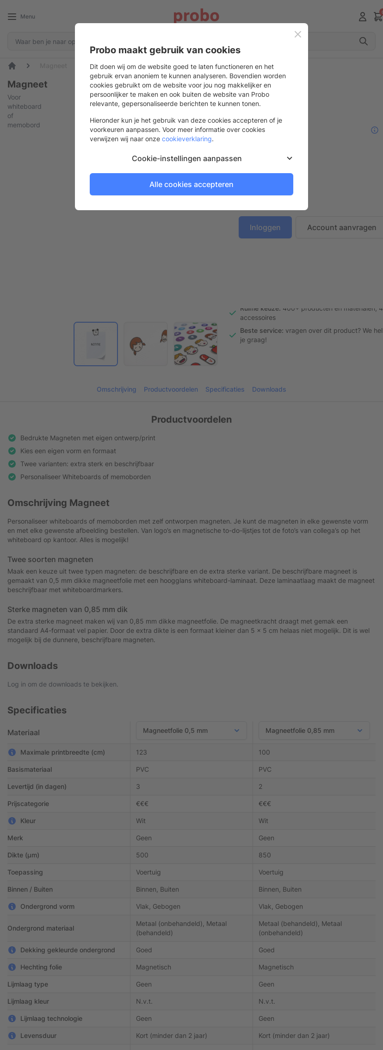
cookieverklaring (187, 139)
